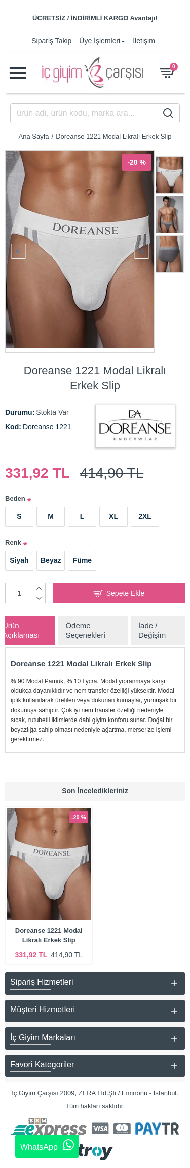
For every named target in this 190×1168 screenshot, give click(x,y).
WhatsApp (47, 1145)
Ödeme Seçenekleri (85, 626)
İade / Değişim (152, 626)
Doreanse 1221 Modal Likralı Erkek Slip (49, 935)
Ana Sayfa (34, 136)
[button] (18, 249)
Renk (13, 538)
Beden (15, 494)
